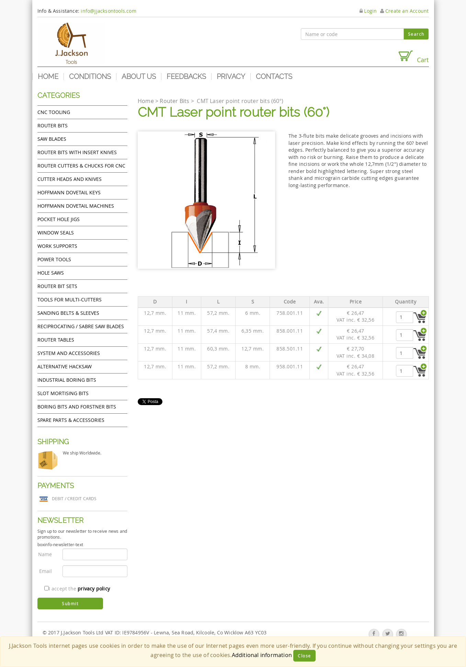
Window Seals (55, 232)
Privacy (231, 76)
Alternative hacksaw (64, 366)
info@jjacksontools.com (108, 11)
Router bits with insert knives (77, 152)
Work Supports (57, 246)
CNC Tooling (53, 112)
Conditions (90, 76)
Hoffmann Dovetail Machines (75, 206)
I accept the (77, 588)
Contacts (274, 76)
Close (304, 655)
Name (45, 554)
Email (45, 571)
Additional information (262, 655)
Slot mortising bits (63, 393)
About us (139, 76)
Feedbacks (186, 76)
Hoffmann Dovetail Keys (69, 192)
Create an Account (404, 11)
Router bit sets (57, 286)
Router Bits (52, 125)
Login (368, 11)
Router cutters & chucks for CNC (81, 165)
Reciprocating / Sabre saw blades (80, 326)
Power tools (54, 259)
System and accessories (68, 353)
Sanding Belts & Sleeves (68, 313)
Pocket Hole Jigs (58, 219)
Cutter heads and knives (69, 179)
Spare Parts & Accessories (70, 420)
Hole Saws (50, 272)
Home (48, 76)
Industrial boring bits (66, 380)
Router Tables (55, 339)
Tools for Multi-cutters (69, 299)
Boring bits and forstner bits (76, 406)
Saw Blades (51, 139)
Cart (413, 57)
